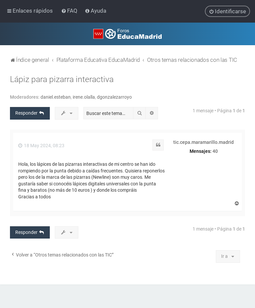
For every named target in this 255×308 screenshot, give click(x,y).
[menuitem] (69, 11)
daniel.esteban (56, 97)
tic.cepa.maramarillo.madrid (203, 142)
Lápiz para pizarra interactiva (62, 79)
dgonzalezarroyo (114, 97)
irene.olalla (84, 97)
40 (215, 151)
